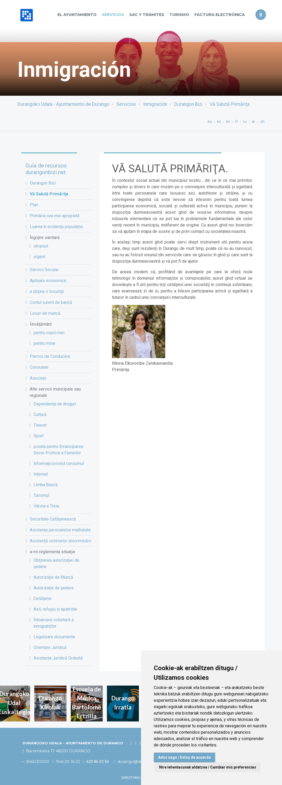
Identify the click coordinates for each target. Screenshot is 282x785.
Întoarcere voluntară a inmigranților (54, 623)
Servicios (113, 14)
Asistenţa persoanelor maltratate (60, 529)
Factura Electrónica (219, 14)
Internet (41, 474)
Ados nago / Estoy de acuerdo (184, 757)
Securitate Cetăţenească (53, 519)
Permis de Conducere (50, 356)
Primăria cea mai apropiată (55, 215)
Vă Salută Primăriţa (230, 104)
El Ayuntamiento (77, 14)
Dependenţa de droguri (55, 403)
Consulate (39, 367)
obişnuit (41, 246)
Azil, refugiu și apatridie (55, 609)
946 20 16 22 (66, 761)
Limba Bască (46, 484)
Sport (39, 435)
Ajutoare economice (48, 280)
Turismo (179, 14)
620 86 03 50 (96, 761)
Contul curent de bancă (51, 302)
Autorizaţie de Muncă (53, 577)
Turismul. (42, 495)
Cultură (40, 414)
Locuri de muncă (45, 313)
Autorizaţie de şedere (54, 587)
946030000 (36, 761)
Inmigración (155, 104)
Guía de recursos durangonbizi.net (46, 168)
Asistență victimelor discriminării (60, 540)
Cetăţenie (43, 598)
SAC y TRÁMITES (146, 14)
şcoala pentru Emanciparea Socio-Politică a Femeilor (58, 449)
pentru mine (44, 343)
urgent (39, 256)
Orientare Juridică (50, 647)
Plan (34, 204)
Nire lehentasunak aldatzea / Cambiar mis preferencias (207, 767)
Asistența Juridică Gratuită (58, 658)
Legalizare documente (54, 636)
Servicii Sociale (44, 269)
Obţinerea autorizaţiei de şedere (56, 563)
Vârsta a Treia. (47, 506)
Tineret (40, 425)
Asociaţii (38, 378)
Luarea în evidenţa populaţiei (56, 226)
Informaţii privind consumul (59, 463)
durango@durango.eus (138, 761)
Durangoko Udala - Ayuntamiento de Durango (63, 104)
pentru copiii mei (49, 332)
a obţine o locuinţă (47, 291)
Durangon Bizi (188, 104)
